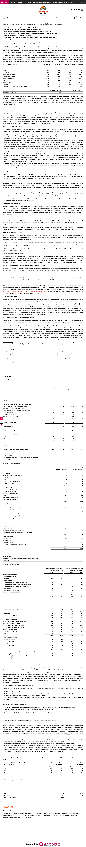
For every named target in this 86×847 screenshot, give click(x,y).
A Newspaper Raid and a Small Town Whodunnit (16, 2)
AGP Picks (4, 2)
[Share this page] (80, 17)
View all (83, 2)
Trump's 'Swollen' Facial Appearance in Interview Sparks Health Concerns (58, 2)
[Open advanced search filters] (75, 17)
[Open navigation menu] (6, 17)
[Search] (62, 17)
